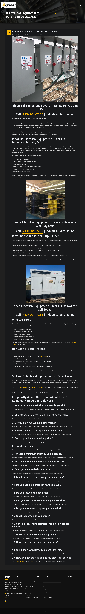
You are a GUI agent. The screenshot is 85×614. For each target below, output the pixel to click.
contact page (33, 561)
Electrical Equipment (37, 34)
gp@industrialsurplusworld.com (13, 600)
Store (53, 5)
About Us (60, 5)
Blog (46, 592)
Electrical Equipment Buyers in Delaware (70, 13)
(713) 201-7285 (32, 114)
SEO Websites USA (40, 611)
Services (46, 5)
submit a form (43, 356)
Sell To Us (37, 5)
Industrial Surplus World (20, 34)
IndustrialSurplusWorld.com (37, 387)
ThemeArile (58, 611)
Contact (68, 5)
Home (56, 13)
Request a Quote (78, 5)
